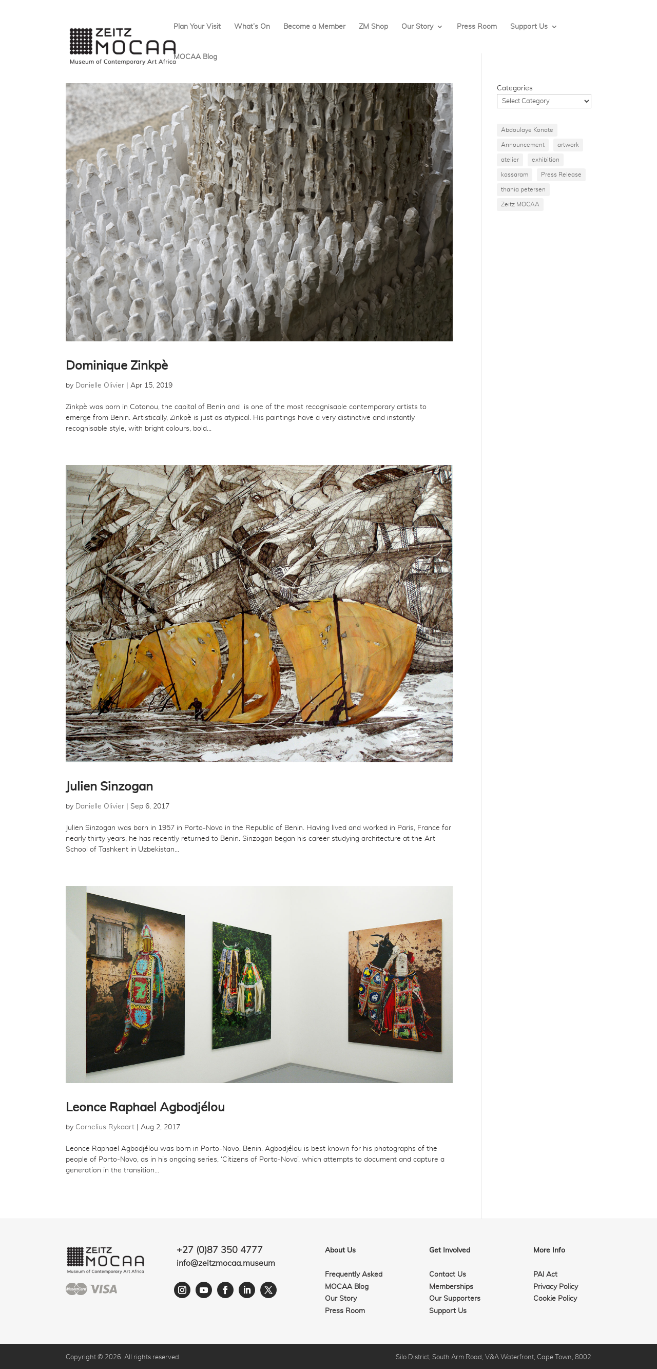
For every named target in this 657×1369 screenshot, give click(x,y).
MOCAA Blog (195, 57)
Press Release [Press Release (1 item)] (561, 174)
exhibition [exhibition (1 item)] (545, 160)
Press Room (477, 26)
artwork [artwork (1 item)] (568, 145)
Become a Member (314, 26)
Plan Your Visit (197, 26)
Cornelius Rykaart (104, 1127)
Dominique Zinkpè (117, 366)
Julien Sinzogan (109, 787)
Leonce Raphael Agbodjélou (145, 1108)
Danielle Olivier (99, 385)
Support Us (529, 26)
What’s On (252, 26)
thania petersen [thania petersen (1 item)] (523, 189)
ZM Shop (373, 26)
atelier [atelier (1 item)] (510, 160)
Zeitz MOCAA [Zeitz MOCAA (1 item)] (520, 204)
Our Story (417, 26)
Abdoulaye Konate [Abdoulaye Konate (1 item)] (527, 130)
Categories (515, 88)
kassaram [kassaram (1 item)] (514, 174)
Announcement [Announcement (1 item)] (523, 145)
